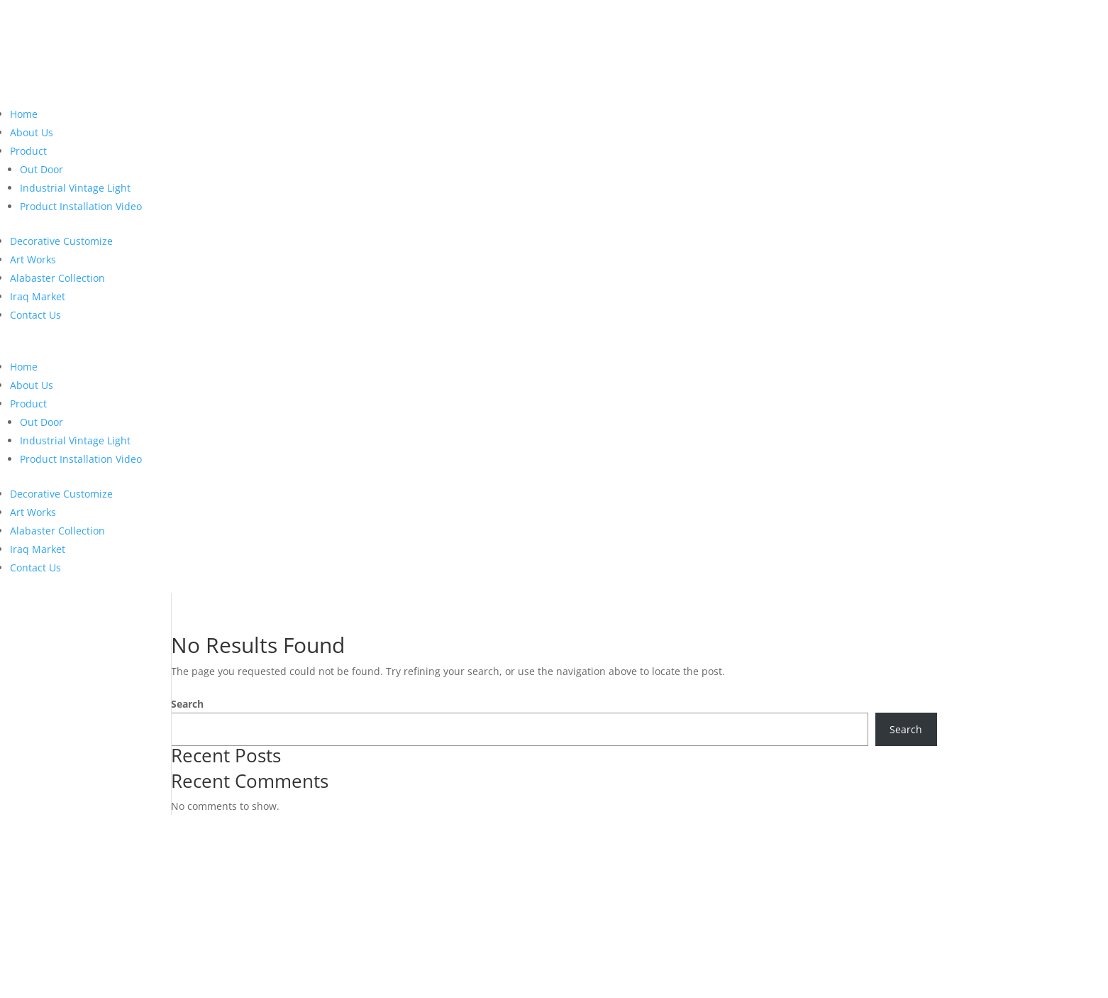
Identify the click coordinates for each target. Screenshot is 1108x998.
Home (24, 114)
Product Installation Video (81, 206)
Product (28, 151)
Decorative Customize (61, 241)
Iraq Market (37, 296)
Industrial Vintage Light (75, 187)
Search (187, 704)
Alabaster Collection (57, 278)
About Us (31, 132)
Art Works (33, 259)
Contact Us (35, 315)
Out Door (41, 169)
